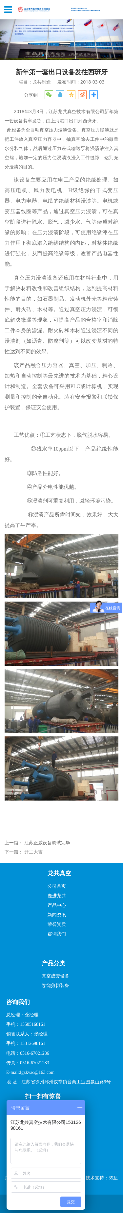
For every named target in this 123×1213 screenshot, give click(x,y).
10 (85, 55)
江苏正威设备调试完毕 (47, 842)
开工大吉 (33, 852)
